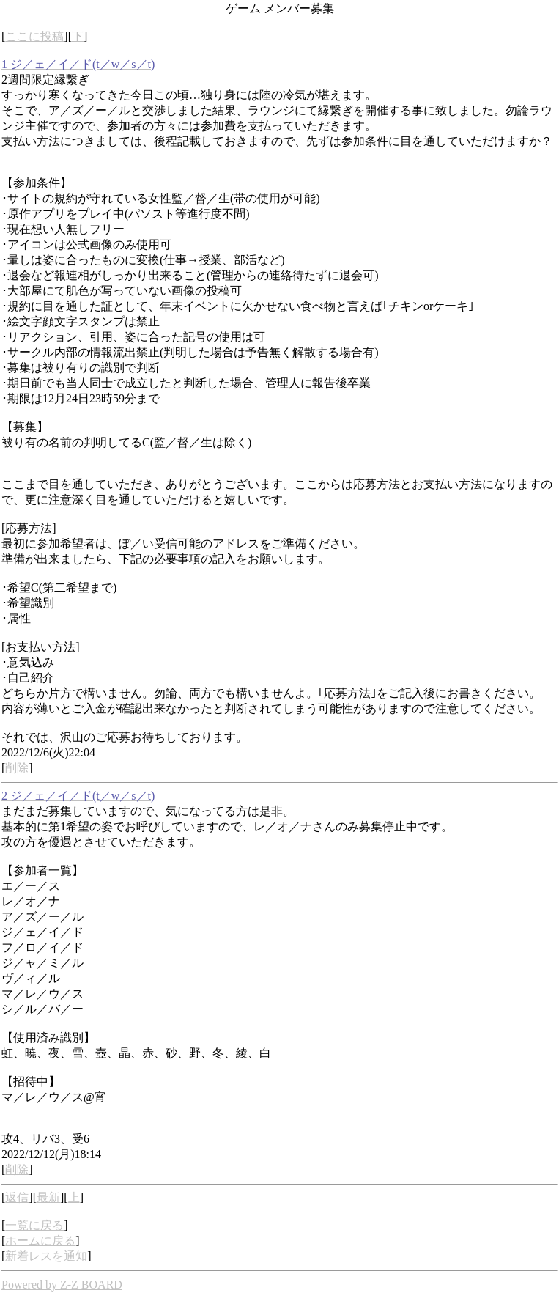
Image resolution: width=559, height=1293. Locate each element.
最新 (48, 1197)
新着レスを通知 (46, 1256)
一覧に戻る (34, 1225)
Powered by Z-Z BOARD (61, 1284)
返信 (17, 1197)
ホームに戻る (40, 1240)
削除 (17, 768)
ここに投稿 (34, 36)
